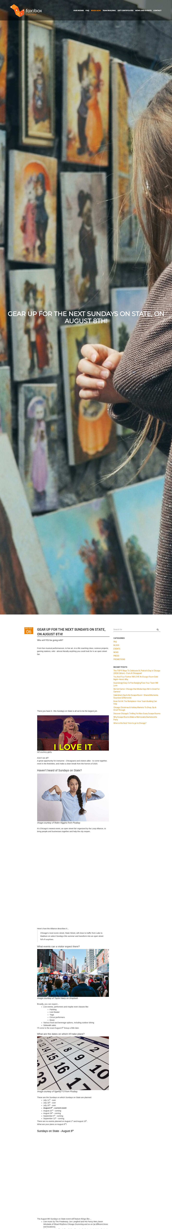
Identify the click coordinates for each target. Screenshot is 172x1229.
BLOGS (116, 645)
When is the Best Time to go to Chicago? (129, 723)
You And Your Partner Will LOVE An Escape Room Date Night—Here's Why (135, 678)
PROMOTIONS (119, 659)
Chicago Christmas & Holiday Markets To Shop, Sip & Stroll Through (134, 708)
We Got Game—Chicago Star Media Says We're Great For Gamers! (136, 690)
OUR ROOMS (78, 10)
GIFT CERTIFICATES (125, 10)
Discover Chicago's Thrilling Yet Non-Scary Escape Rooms (136, 713)
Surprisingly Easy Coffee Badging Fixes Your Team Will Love (135, 684)
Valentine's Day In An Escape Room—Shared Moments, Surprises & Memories (135, 696)
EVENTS (116, 649)
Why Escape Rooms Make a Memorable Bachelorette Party (135, 718)
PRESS (116, 656)
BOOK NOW (96, 10)
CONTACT (157, 10)
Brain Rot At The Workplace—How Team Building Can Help (135, 702)
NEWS (115, 652)
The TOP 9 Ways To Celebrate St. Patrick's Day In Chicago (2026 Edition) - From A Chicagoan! (136, 672)
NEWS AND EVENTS (143, 10)
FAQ (87, 10)
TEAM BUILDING (109, 10)
